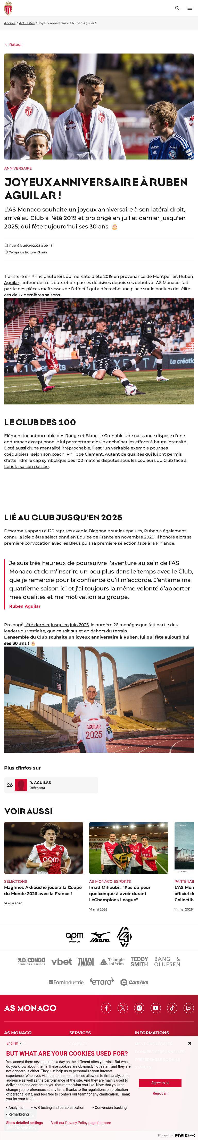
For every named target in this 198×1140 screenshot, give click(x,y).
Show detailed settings (24, 1123)
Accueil (9, 23)
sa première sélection (114, 543)
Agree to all (160, 1083)
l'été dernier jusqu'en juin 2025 (56, 624)
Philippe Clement (85, 454)
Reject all (160, 1093)
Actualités (27, 23)
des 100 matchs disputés (93, 460)
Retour (13, 44)
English (14, 1043)
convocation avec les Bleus (53, 543)
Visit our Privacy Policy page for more (81, 1123)
